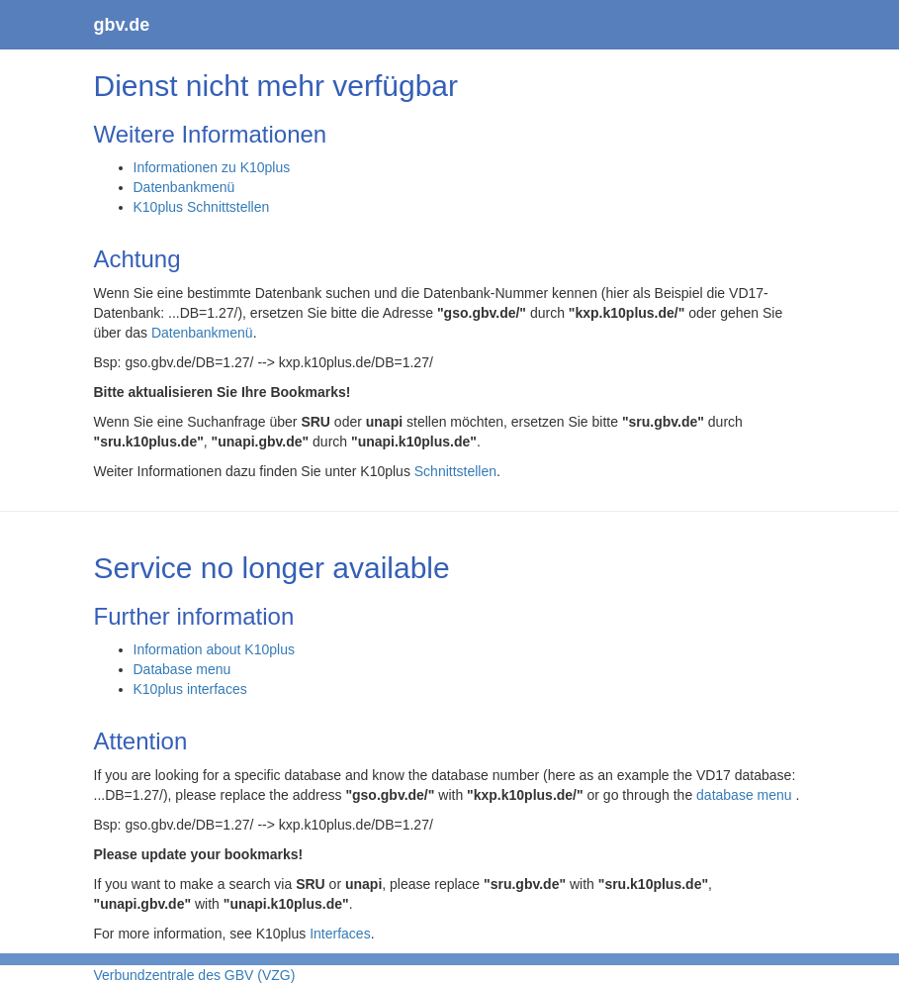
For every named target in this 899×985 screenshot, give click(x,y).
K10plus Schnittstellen (202, 207)
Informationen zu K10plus (212, 167)
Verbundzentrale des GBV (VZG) (195, 975)
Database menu (182, 669)
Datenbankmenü (184, 187)
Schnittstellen (455, 471)
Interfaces (340, 933)
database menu (745, 795)
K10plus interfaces (190, 689)
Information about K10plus (214, 649)
